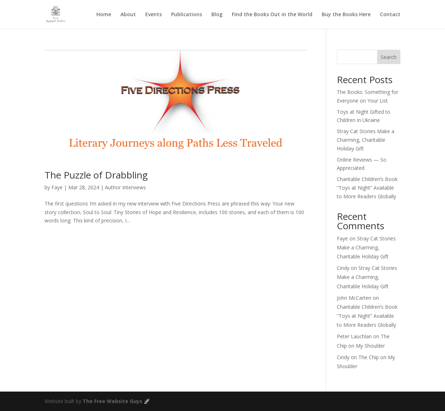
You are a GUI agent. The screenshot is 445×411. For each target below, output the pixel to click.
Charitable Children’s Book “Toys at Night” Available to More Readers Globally (367, 188)
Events (153, 15)
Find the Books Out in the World (272, 15)
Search (388, 57)
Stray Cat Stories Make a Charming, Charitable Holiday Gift (365, 140)
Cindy (343, 268)
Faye (57, 187)
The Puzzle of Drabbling (96, 174)
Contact (390, 15)
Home (103, 15)
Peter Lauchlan (354, 336)
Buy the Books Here (346, 15)
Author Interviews (125, 187)
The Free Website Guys (112, 401)
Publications (186, 15)
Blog (216, 15)
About (128, 15)
